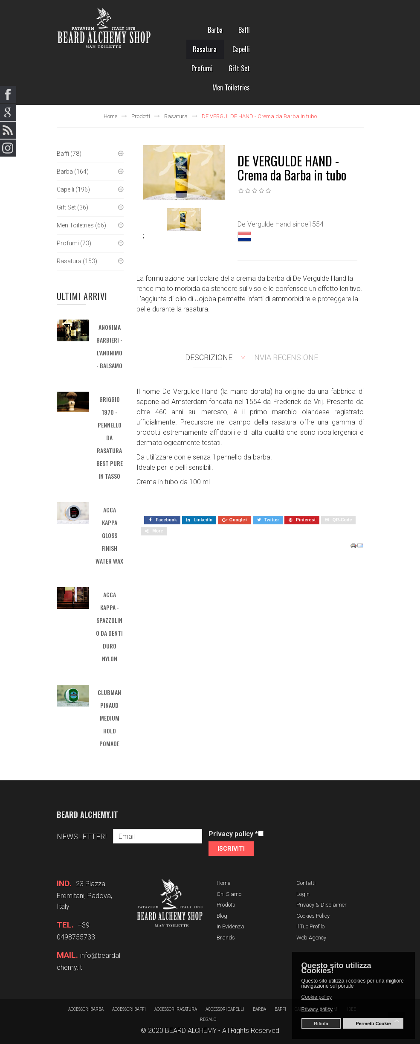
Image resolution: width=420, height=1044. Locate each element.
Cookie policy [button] (316, 997)
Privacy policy (233, 834)
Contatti (306, 883)
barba (259, 1009)
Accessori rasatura (175, 1009)
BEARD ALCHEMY (191, 1031)
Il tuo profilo (310, 926)
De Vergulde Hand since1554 (281, 224)
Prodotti (140, 116)
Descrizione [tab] (208, 357)
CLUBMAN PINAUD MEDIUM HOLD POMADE (109, 718)
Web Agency (311, 937)
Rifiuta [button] (321, 1023)
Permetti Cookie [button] (373, 1023)
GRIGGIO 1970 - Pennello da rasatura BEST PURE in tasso (109, 437)
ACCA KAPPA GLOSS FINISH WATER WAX (109, 535)
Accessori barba (86, 1009)
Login (303, 894)
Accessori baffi (129, 1009)
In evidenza (230, 926)
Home (110, 116)
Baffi (280, 1009)
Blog (222, 916)
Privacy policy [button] (317, 1009)
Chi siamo (229, 894)
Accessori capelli (225, 1009)
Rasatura (176, 116)
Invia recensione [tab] (285, 357)
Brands (226, 937)
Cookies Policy (313, 916)
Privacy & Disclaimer (321, 905)
